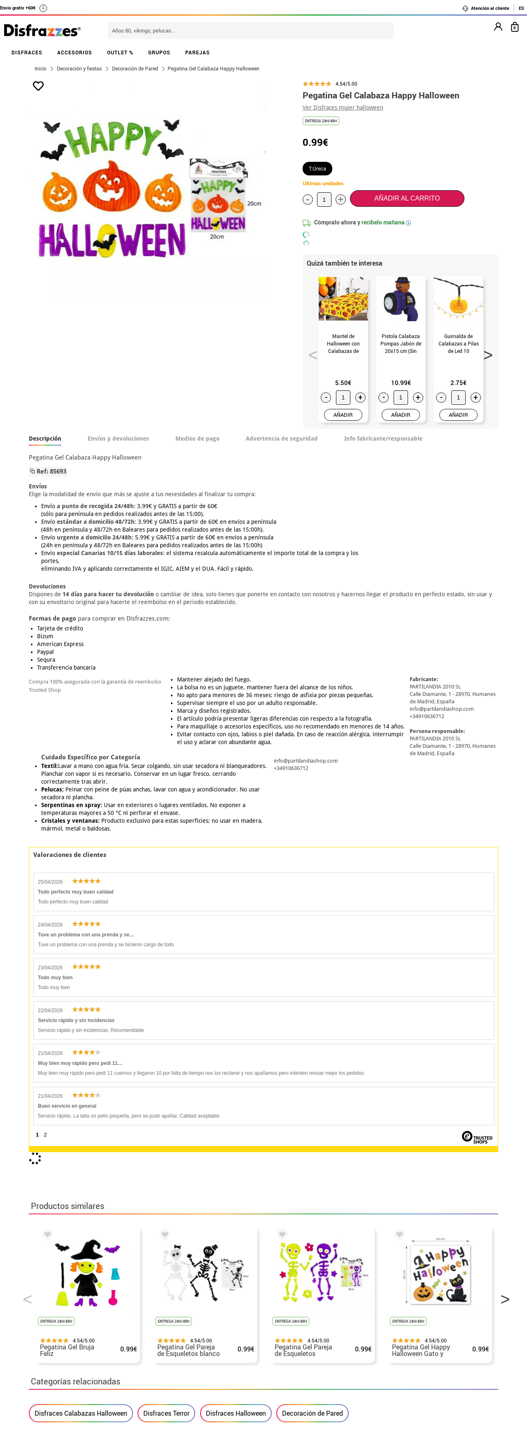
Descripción (45, 438)
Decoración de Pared (312, 1050)
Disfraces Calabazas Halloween (81, 1050)
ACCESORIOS (74, 52)
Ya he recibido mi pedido (396, 1324)
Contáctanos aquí (217, 1314)
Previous (310, 352)
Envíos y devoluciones (118, 438)
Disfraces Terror (166, 1050)
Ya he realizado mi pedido (398, 1314)
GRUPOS (159, 52)
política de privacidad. (293, 1209)
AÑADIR (343, 414)
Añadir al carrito (407, 198)
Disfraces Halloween (236, 1050)
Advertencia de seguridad (282, 438)
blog (215, 1260)
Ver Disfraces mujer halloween (343, 107)
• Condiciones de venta (64, 1333)
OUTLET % (120, 52)
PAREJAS (197, 52)
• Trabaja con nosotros (64, 1383)
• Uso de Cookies (55, 1363)
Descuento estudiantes (69, 1314)
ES (521, 8)
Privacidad (91, 1343)
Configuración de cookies (72, 1373)
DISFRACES (27, 52)
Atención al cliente (485, 8)
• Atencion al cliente (61, 1353)
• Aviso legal (49, 1343)
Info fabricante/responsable (383, 438)
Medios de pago (197, 438)
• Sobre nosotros (55, 1324)
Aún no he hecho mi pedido (399, 1304)
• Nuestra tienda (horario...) (72, 1304)
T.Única (317, 168)
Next (485, 352)
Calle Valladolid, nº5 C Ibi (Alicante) (393, 1365)
